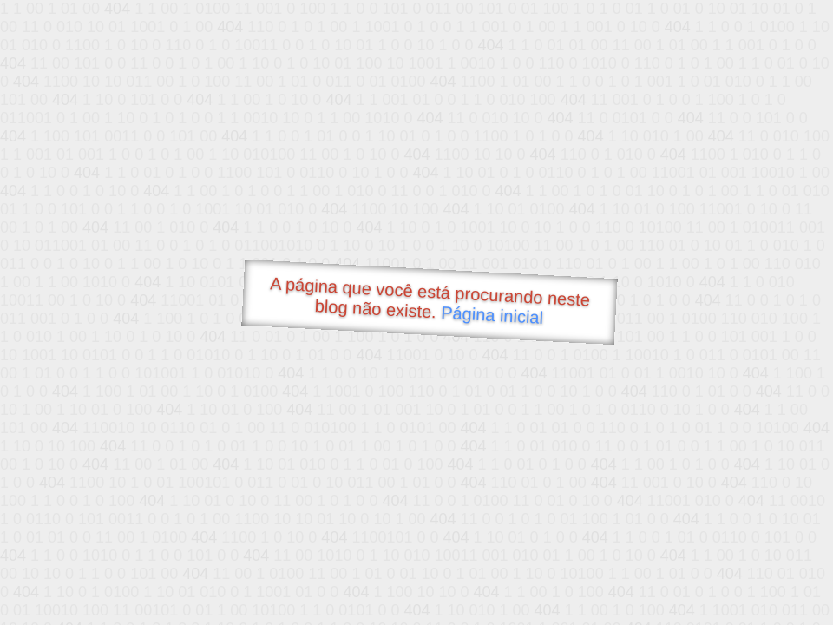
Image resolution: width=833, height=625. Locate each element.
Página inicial (492, 315)
